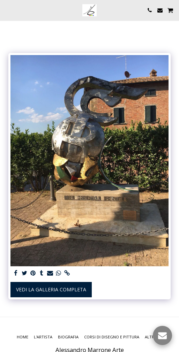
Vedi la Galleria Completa (51, 289)
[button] (8, 10)
